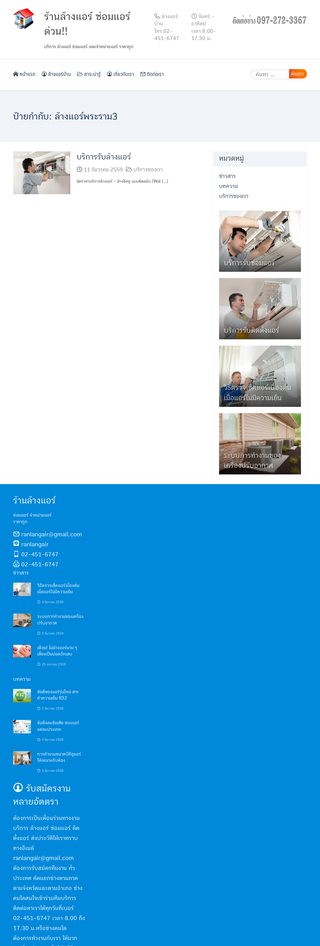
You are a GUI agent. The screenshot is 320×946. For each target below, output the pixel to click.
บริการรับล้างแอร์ (104, 157)
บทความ (228, 186)
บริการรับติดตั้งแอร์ (251, 330)
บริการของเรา (148, 170)
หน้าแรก (24, 73)
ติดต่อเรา (152, 73)
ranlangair (34, 544)
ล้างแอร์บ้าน (56, 73)
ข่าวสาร (227, 176)
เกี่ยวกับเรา (120, 73)
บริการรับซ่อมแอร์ (249, 263)
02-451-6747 (39, 554)
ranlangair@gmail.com (51, 534)
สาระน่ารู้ (89, 73)
